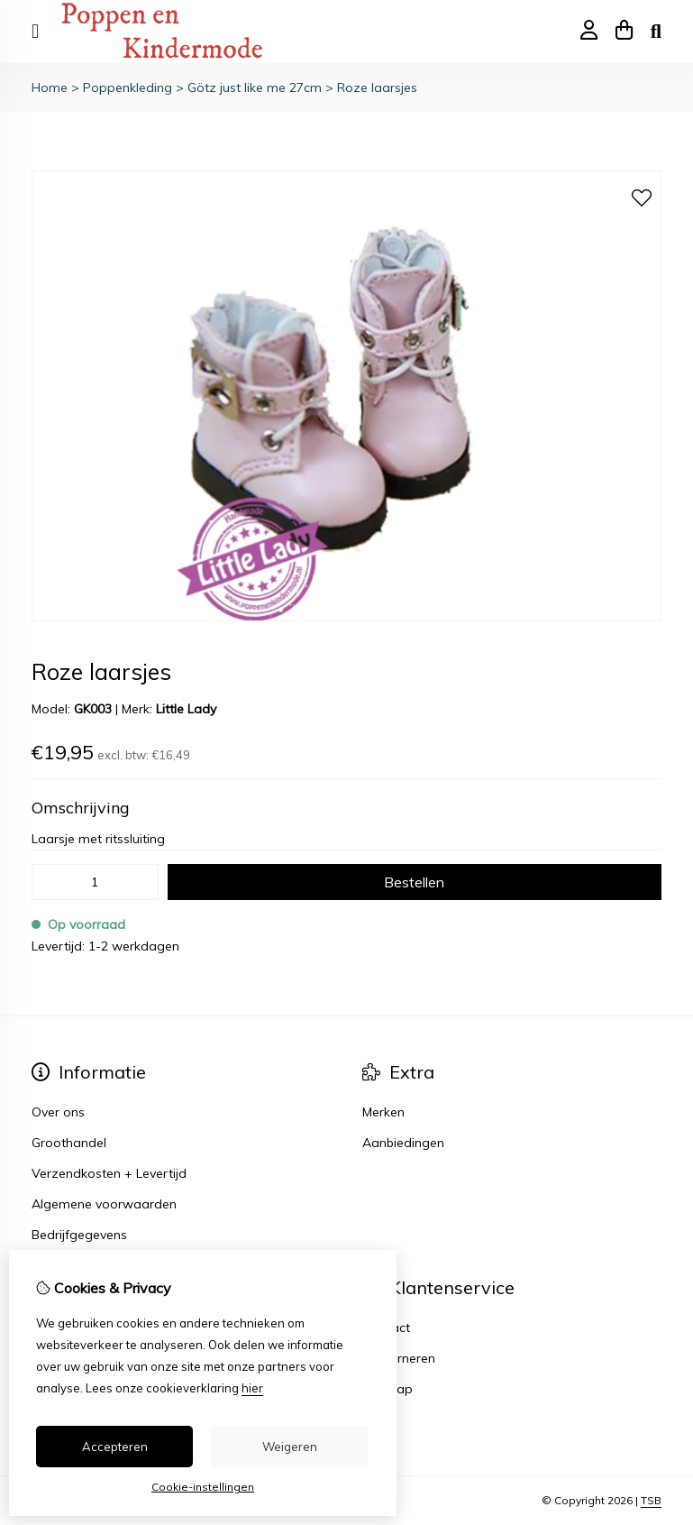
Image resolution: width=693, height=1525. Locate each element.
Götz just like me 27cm (254, 87)
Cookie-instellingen (202, 1486)
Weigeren (289, 1446)
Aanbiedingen (403, 1143)
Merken (383, 1112)
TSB (651, 1500)
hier (252, 1388)
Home (50, 87)
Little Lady (186, 709)
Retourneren (398, 1358)
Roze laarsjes (377, 87)
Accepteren (115, 1446)
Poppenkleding (127, 87)
